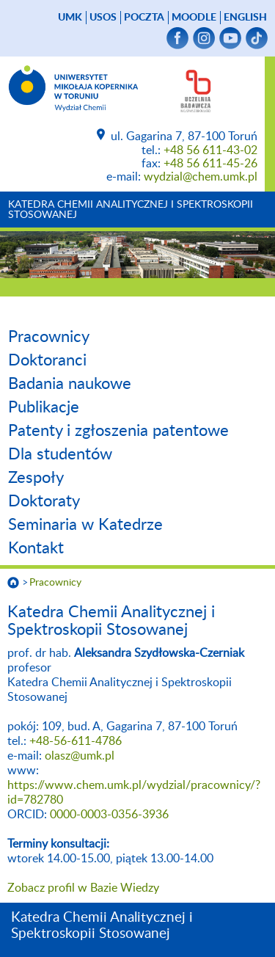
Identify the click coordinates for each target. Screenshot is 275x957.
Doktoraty (44, 501)
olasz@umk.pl (79, 756)
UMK (70, 17)
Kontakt (36, 548)
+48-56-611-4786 (75, 741)
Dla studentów (60, 454)
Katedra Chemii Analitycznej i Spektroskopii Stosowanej (130, 210)
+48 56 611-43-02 (210, 150)
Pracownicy (48, 337)
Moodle (194, 17)
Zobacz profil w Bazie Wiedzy (83, 888)
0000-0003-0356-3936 (109, 814)
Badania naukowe (69, 384)
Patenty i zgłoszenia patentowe (118, 431)
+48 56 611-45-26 (210, 164)
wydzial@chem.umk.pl (200, 177)
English (245, 17)
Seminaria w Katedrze (85, 525)
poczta (144, 17)
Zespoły (36, 478)
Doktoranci (47, 360)
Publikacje (43, 407)
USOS (103, 17)
